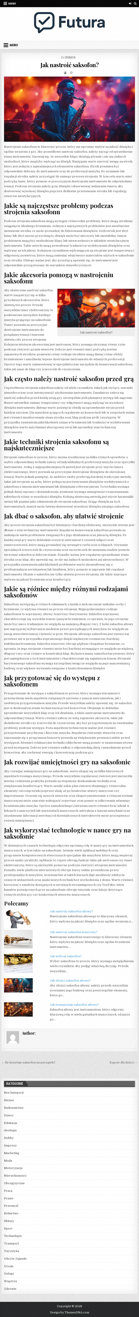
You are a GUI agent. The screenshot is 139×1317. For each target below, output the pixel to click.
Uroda (8, 1266)
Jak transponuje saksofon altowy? (74, 1004)
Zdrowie (10, 1288)
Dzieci (8, 1115)
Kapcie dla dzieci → (124, 1062)
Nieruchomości (15, 1175)
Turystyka (11, 1251)
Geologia (10, 1130)
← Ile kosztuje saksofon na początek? (28, 1062)
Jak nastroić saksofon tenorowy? (74, 932)
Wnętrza (10, 1281)
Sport (8, 1228)
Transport (11, 1243)
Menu (12, 3)
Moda (8, 1160)
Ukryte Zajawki (15, 1258)
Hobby (9, 1138)
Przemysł (11, 1205)
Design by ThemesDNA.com (69, 1312)
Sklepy (9, 1221)
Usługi (9, 1273)
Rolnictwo (11, 1213)
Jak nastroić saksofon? (69, 65)
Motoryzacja (13, 1168)
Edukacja (70, 57)
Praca (8, 1190)
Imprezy (10, 1145)
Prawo (8, 1198)
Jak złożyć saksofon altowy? (70, 980)
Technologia (13, 1236)
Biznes (9, 1100)
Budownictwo (14, 1107)
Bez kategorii (14, 1092)
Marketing (11, 1153)
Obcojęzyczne (14, 1183)
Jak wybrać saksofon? (66, 956)
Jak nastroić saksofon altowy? (71, 911)
